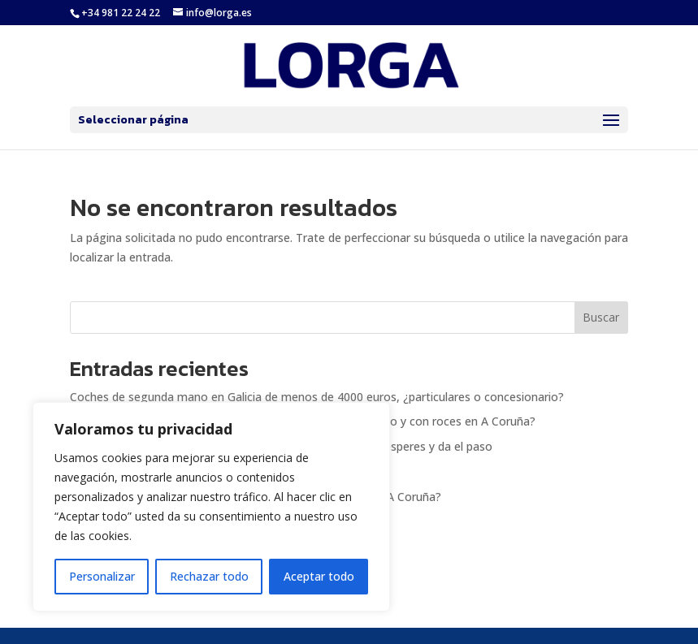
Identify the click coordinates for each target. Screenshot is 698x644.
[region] (211, 507)
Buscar (601, 317)
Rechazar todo (209, 576)
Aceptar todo (319, 576)
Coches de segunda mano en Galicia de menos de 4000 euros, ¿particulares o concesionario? (317, 396)
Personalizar (102, 576)
